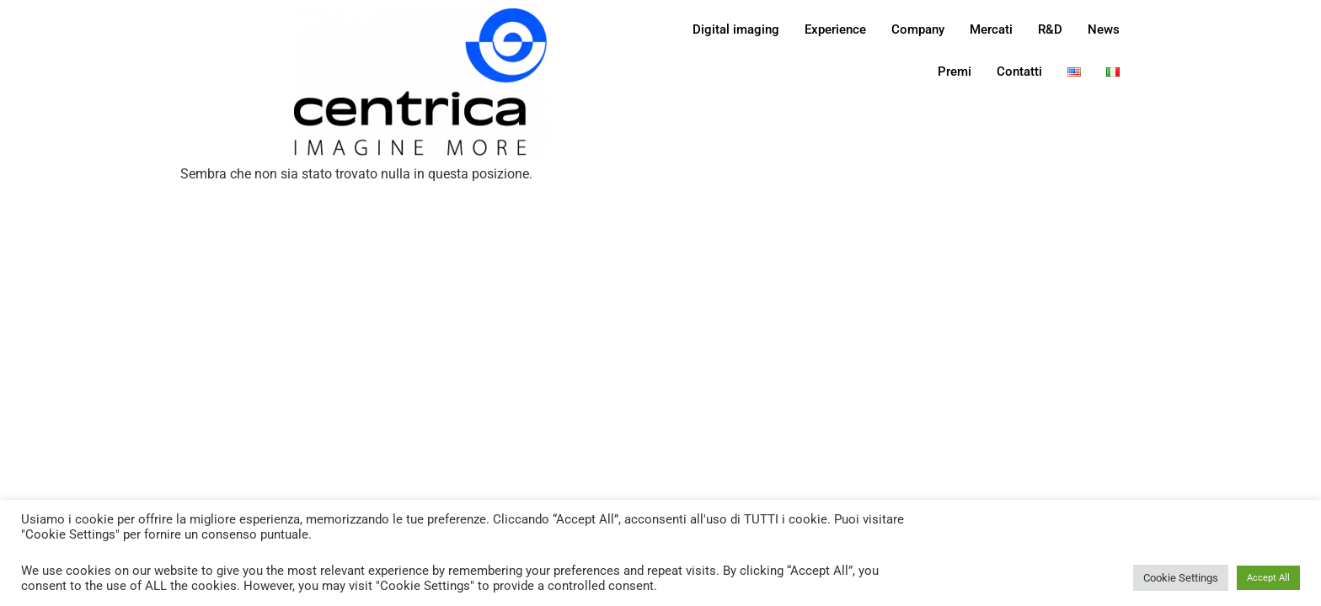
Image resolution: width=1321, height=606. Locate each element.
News (1104, 29)
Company (917, 29)
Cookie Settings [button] (1180, 577)
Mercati (991, 29)
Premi (954, 71)
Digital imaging (736, 29)
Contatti (1019, 71)
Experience (835, 29)
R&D (1050, 29)
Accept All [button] (1268, 577)
